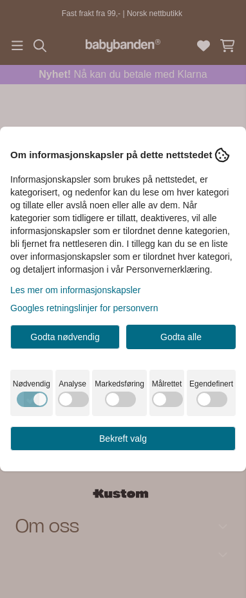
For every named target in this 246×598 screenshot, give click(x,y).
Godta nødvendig (64, 337)
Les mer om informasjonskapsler (75, 290)
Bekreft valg (123, 438)
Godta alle (181, 337)
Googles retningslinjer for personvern (84, 308)
